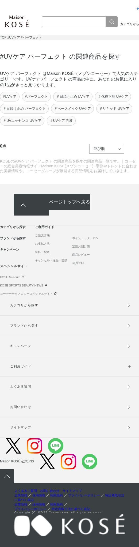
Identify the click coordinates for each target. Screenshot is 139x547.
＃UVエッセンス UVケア (22, 121)
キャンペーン (9, 249)
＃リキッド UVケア (114, 109)
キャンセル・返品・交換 (51, 260)
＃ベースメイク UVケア (72, 109)
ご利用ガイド (44, 227)
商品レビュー (81, 254)
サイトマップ (20, 427)
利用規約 (56, 495)
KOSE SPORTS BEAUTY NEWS (21, 285)
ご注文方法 (42, 235)
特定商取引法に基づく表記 (71, 509)
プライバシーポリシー (84, 495)
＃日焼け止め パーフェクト (24, 109)
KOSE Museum (10, 277)
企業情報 (20, 495)
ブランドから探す (13, 238)
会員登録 (78, 263)
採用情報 (38, 495)
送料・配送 (42, 252)
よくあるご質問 (25, 491)
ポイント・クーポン (85, 238)
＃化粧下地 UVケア (113, 97)
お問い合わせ (20, 407)
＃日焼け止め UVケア (73, 97)
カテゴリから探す (13, 227)
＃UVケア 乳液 (61, 121)
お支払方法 (42, 243)
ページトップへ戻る (69, 201)
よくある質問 (20, 386)
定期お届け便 (81, 246)
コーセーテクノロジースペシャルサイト (26, 293)
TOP (3, 37)
